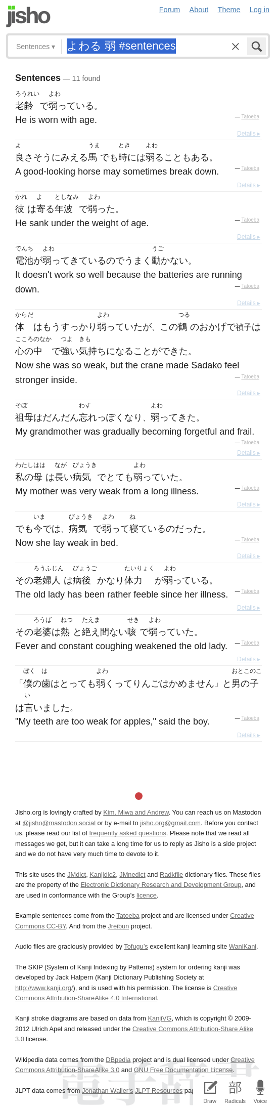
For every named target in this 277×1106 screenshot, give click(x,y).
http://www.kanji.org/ (44, 988)
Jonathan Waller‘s (107, 1090)
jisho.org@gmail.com (170, 823)
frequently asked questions (127, 833)
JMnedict (132, 874)
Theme (229, 10)
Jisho (28, 16)
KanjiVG (159, 1018)
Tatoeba (250, 116)
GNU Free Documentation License (183, 1070)
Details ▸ (248, 133)
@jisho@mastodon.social (59, 823)
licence (146, 895)
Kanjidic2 (102, 874)
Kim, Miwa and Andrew (135, 812)
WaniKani (242, 946)
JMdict (76, 874)
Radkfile (171, 874)
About (199, 10)
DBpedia (118, 1060)
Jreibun (118, 926)
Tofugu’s (136, 946)
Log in (259, 10)
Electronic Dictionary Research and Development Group (160, 884)
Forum (169, 10)
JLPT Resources (158, 1090)
